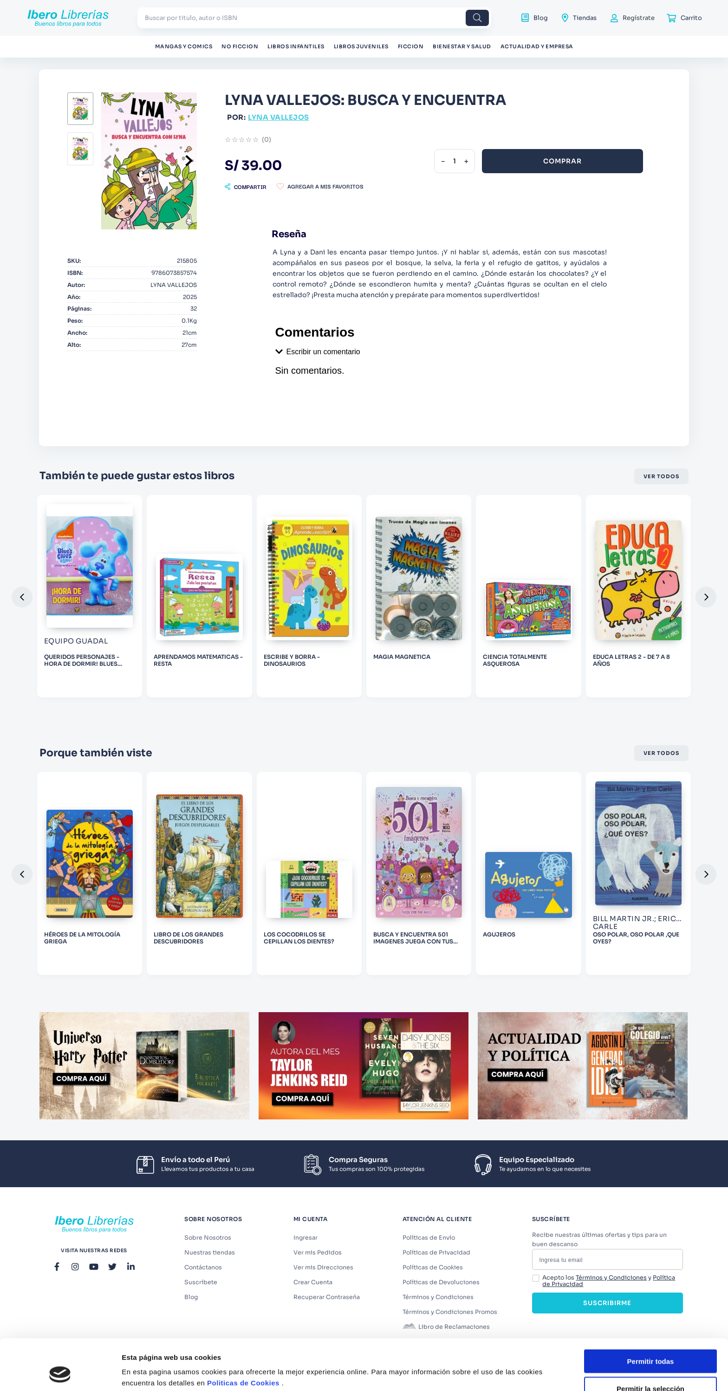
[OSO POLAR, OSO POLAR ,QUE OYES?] (638, 873)
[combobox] (314, 17)
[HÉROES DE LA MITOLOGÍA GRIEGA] (89, 873)
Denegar (650, 1368)
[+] (466, 161)
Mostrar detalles (502, 1365)
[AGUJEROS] (528, 873)
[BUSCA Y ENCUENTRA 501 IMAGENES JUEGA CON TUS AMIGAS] (418, 873)
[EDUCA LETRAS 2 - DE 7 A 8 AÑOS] (638, 596)
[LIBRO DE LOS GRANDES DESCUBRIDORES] (199, 873)
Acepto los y (608, 1281)
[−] (443, 161)
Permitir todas (650, 1313)
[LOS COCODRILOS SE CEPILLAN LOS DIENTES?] (309, 873)
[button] (245, 186)
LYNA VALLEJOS (278, 117)
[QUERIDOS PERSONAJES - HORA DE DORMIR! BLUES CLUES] (89, 596)
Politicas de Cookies (243, 1335)
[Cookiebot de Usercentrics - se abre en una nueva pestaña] (60, 1373)
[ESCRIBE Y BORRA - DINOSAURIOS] (309, 596)
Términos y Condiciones (611, 1277)
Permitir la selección (650, 1341)
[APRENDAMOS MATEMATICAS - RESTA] (199, 596)
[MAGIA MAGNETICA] (418, 596)
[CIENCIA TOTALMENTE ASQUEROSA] (528, 596)
